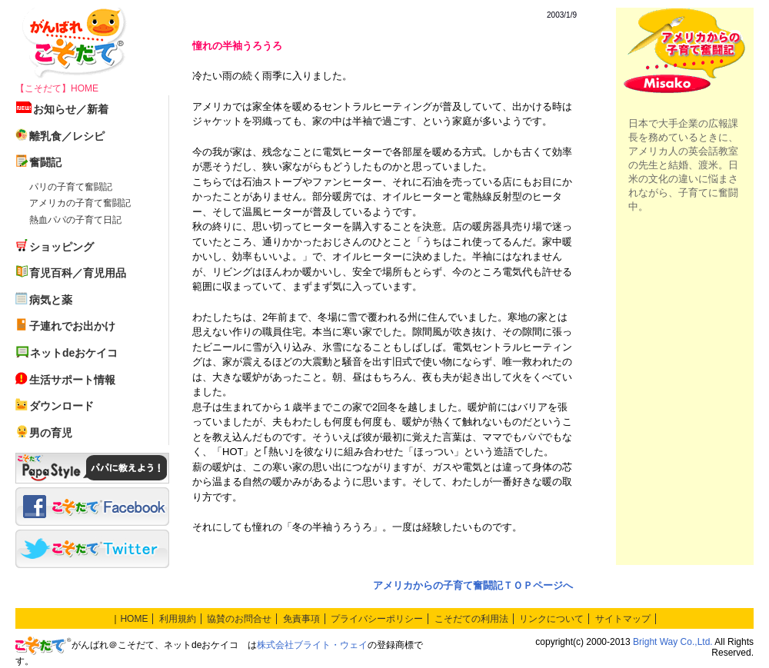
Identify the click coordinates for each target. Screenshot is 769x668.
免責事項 (301, 618)
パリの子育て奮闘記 (70, 186)
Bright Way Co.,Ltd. (673, 641)
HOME (134, 618)
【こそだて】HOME (56, 88)
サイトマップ (623, 618)
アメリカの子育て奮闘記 (80, 203)
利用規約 (177, 618)
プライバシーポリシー (377, 618)
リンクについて (551, 618)
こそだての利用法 (471, 618)
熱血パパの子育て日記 (75, 219)
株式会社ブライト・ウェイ (312, 645)
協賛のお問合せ (239, 618)
